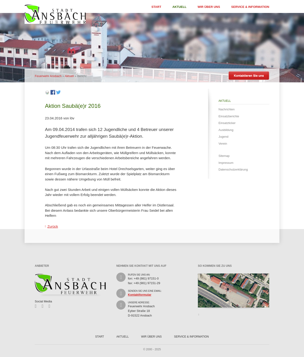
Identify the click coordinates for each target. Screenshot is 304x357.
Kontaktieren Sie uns (249, 75)
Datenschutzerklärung (233, 169)
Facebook (37, 306)
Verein (222, 143)
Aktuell (179, 7)
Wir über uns (209, 7)
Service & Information (250, 7)
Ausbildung (225, 130)
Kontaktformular (139, 294)
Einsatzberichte (228, 116)
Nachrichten (226, 109)
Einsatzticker (227, 123)
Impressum (225, 163)
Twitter (44, 306)
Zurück (52, 226)
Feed (50, 306)
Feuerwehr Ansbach (48, 76)
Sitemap (224, 156)
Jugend (223, 136)
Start (156, 7)
